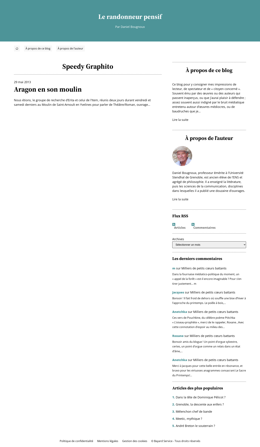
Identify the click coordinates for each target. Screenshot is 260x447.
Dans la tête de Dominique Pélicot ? (201, 397)
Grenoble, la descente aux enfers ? (200, 404)
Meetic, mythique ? (189, 419)
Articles (180, 227)
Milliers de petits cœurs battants (204, 268)
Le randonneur (120, 16)
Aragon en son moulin (48, 89)
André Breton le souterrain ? (195, 426)
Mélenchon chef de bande (194, 411)
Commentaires (204, 227)
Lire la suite (180, 120)
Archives (178, 239)
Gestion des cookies (134, 441)
